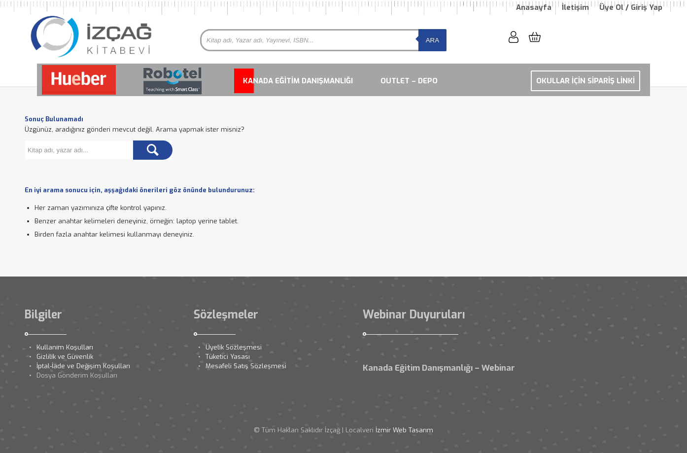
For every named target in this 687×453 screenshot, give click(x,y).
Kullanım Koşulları (64, 347)
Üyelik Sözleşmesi (234, 347)
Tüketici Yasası (228, 356)
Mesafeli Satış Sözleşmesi (246, 366)
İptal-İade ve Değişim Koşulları (83, 366)
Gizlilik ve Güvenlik (64, 356)
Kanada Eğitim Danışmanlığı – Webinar (439, 368)
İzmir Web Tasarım (404, 430)
